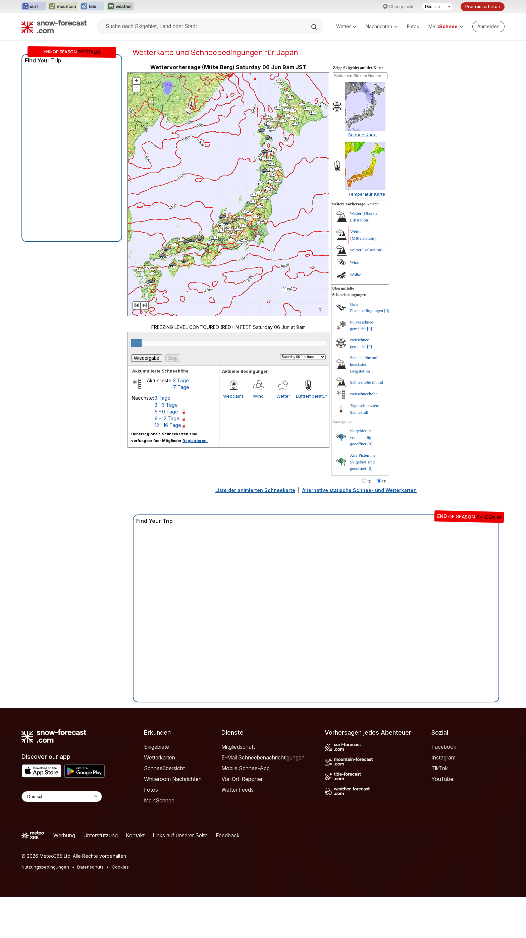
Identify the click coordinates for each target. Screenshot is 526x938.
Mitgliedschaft (238, 787)
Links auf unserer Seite (180, 876)
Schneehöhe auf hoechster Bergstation (364, 405)
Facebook (443, 787)
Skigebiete (156, 787)
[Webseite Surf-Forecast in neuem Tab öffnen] (33, 6)
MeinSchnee (159, 841)
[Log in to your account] (488, 26)
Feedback (228, 876)
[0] (386, 351)
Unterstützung (100, 876)
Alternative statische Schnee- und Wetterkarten (359, 531)
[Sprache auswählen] (437, 6)
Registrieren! (195, 481)
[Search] (314, 27)
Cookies (120, 907)
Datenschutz (90, 907)
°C (369, 522)
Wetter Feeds (237, 830)
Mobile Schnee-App (245, 809)
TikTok (439, 809)
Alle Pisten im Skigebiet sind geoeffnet (362, 503)
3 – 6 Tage (166, 446)
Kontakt (135, 876)
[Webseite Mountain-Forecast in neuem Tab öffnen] (62, 6)
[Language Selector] (61, 837)
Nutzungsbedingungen (45, 907)
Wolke (355, 315)
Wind (258, 437)
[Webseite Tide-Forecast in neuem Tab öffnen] (92, 6)
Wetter (346, 26)
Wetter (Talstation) (366, 290)
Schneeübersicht (164, 809)
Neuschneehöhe (363, 434)
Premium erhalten (482, 6)
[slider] (136, 384)
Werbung (64, 876)
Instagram (443, 798)
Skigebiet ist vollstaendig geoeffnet (361, 478)
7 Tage (181, 428)
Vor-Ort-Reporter (242, 820)
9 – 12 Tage (167, 459)
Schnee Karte (362, 175)
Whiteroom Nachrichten (173, 820)
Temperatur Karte (366, 235)
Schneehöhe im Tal (366, 423)
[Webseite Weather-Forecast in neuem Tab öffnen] (120, 6)
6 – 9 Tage (166, 452)
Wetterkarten (159, 798)
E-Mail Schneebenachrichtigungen (263, 798)
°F (384, 522)
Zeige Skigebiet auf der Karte (358, 108)
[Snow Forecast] (54, 26)
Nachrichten (382, 26)
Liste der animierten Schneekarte (255, 531)
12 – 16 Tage (168, 466)
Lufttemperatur (308, 437)
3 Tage (181, 421)
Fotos (413, 26)
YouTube (442, 820)
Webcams (233, 437)
